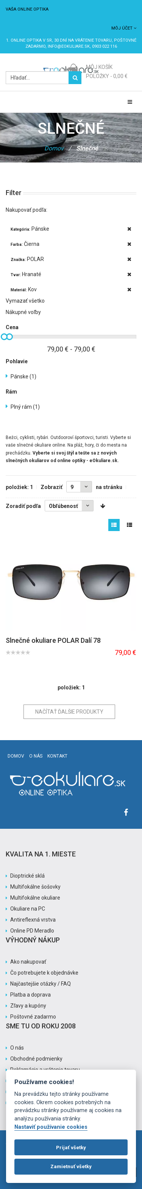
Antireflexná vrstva (33, 920)
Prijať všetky (71, 1147)
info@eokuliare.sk (69, 46)
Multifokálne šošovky (35, 887)
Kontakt (57, 756)
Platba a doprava (30, 995)
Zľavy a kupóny (28, 1006)
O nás (35, 756)
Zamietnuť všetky (71, 1166)
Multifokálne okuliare (35, 898)
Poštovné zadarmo (33, 1017)
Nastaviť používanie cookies (50, 1127)
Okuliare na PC (27, 909)
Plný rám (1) (25, 407)
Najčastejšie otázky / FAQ (40, 984)
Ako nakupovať (28, 962)
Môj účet (123, 28)
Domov (54, 148)
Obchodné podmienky (36, 1059)
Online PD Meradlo (32, 931)
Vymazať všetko (25, 301)
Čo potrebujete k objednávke (44, 973)
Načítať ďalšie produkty (69, 712)
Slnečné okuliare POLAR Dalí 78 (53, 640)
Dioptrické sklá (27, 876)
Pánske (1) (23, 376)
